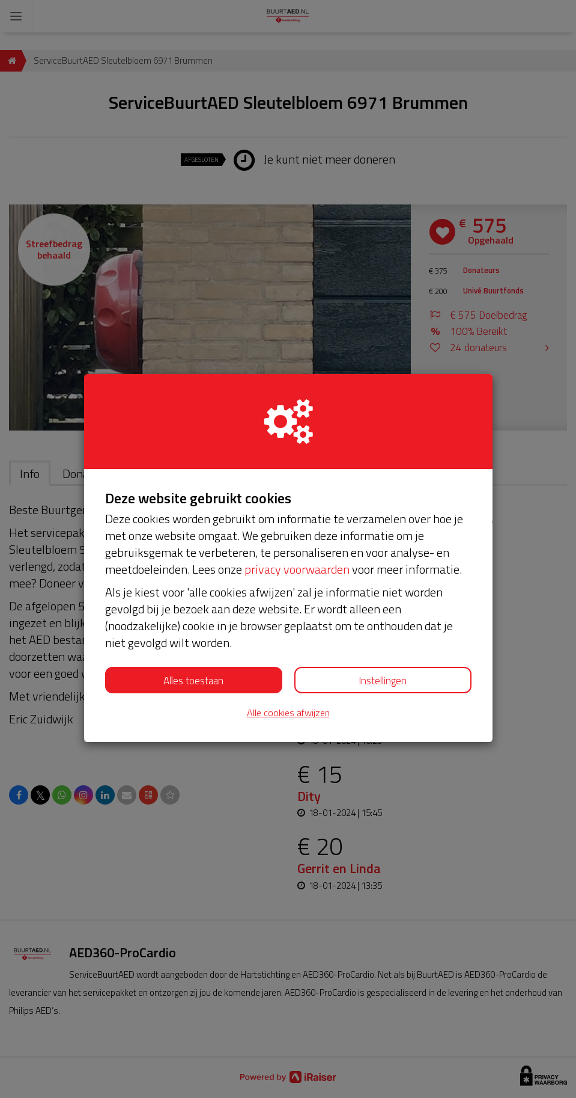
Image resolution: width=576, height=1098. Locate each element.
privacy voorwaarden (297, 569)
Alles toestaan (193, 681)
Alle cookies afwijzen (288, 713)
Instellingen (383, 681)
